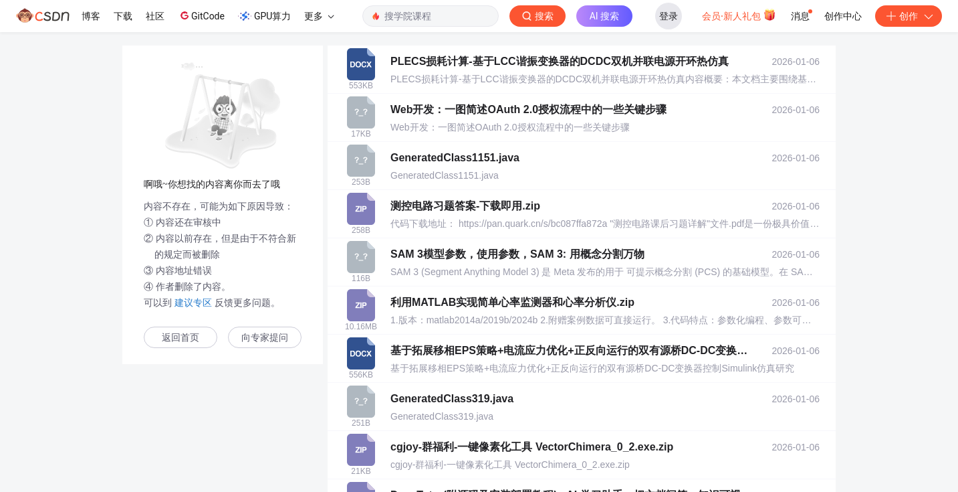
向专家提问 (264, 338)
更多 (319, 16)
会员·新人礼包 (739, 14)
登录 (668, 16)
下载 (123, 16)
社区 (155, 16)
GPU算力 (264, 16)
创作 (908, 16)
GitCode (201, 15)
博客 (91, 16)
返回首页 (180, 338)
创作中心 (843, 16)
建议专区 (193, 302)
